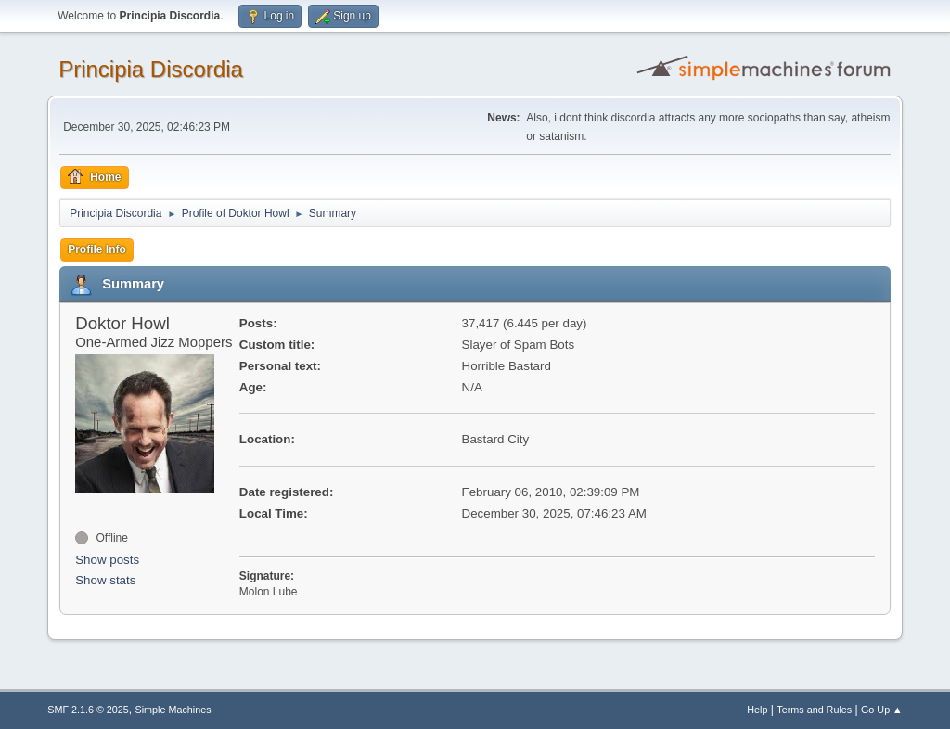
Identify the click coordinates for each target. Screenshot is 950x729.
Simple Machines (173, 709)
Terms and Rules (814, 709)
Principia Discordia (150, 69)
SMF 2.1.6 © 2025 (88, 709)
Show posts (107, 560)
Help (757, 709)
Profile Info (97, 249)
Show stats (105, 580)
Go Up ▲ (882, 709)
